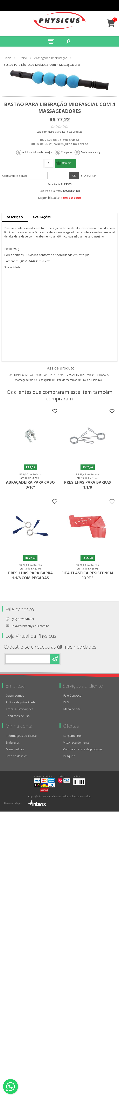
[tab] (15, 217)
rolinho (101, 375)
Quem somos (15, 696)
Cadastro (88, 5)
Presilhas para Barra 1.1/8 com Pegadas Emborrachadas (31, 578)
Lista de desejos (17, 757)
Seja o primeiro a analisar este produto (60, 131)
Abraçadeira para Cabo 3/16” (30, 485)
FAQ (66, 703)
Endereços (13, 743)
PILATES (54, 375)
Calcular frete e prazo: (15, 176)
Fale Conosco (72, 696)
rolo (89, 375)
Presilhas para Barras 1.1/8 (88, 485)
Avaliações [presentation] (42, 217)
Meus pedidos (96, 5)
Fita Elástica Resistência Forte (88, 576)
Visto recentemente (76, 743)
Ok (74, 175)
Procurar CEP (88, 175)
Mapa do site (72, 710)
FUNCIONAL (15, 375)
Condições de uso (18, 717)
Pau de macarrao (67, 380)
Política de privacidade (20, 703)
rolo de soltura (92, 380)
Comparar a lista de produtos (82, 750)
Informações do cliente (21, 737)
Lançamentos (72, 737)
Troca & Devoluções (19, 710)
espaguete (45, 380)
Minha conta (104, 5)
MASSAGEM (72, 375)
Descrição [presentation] (15, 217)
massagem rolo (24, 380)
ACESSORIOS (37, 375)
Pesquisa (69, 757)
